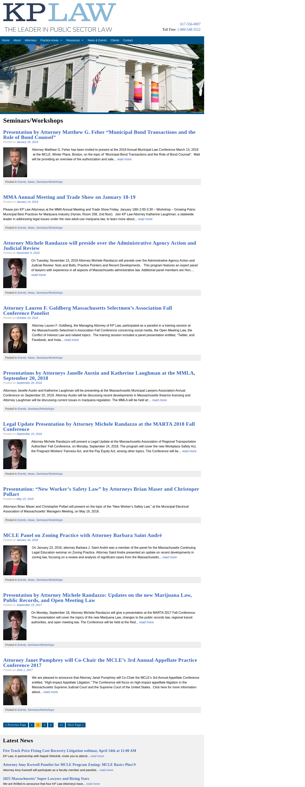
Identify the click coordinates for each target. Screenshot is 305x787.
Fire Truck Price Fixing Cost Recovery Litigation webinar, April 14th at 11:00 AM (69, 751)
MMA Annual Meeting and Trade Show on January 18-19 (69, 197)
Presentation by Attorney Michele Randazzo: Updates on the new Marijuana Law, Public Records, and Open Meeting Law (97, 597)
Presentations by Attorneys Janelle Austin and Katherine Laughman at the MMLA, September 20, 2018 (99, 375)
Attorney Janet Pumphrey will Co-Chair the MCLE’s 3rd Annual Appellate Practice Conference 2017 (100, 662)
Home (5, 40)
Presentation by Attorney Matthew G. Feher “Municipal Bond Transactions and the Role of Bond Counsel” (99, 134)
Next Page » (76, 724)
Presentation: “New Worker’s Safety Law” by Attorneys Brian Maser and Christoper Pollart (101, 491)
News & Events (97, 40)
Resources (75, 40)
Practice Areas (51, 40)
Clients (115, 40)
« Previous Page (15, 724)
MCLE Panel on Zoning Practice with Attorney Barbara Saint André (82, 535)
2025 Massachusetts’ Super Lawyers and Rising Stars (46, 779)
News (31, 181)
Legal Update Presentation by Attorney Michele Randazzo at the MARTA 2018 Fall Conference (99, 426)
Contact (128, 40)
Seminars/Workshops (49, 181)
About (17, 40)
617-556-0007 (190, 24)
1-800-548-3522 (189, 30)
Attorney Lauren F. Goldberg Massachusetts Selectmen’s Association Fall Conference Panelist (87, 310)
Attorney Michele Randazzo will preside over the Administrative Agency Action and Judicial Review (99, 245)
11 (61, 724)
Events (22, 181)
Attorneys (30, 40)
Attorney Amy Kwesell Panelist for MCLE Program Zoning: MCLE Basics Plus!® (69, 765)
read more (124, 159)
